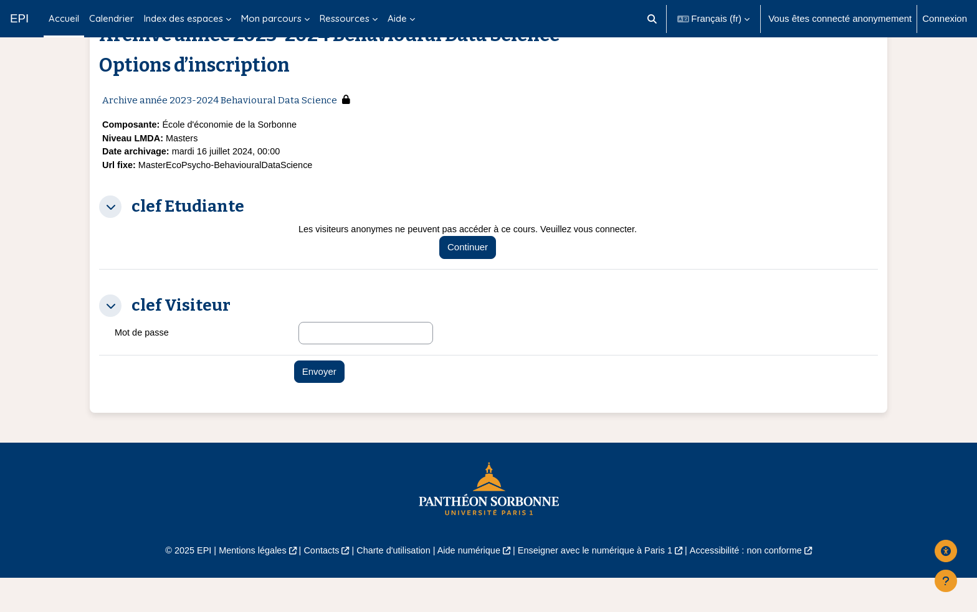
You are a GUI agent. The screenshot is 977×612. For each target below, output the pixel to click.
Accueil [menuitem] (64, 18)
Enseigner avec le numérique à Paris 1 (599, 585)
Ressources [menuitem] (344, 18)
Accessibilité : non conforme (756, 585)
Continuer (474, 281)
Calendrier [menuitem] (111, 18)
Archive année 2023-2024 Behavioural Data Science (219, 131)
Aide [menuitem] (397, 18)
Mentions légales (243, 585)
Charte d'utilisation (389, 585)
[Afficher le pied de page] (946, 581)
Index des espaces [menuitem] (183, 18)
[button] (652, 18)
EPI (19, 18)
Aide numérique (467, 585)
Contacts (315, 585)
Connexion (944, 18)
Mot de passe (143, 366)
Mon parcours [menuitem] (271, 18)
